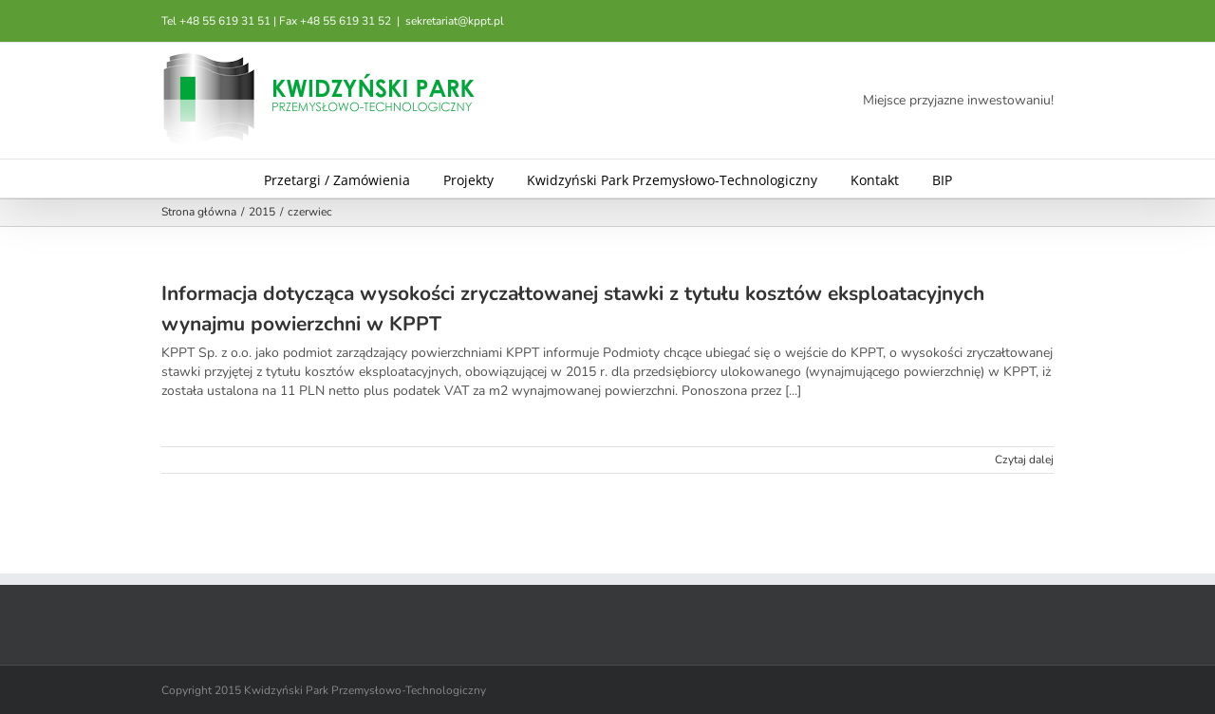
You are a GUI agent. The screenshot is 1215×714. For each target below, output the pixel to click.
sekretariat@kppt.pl (454, 20)
